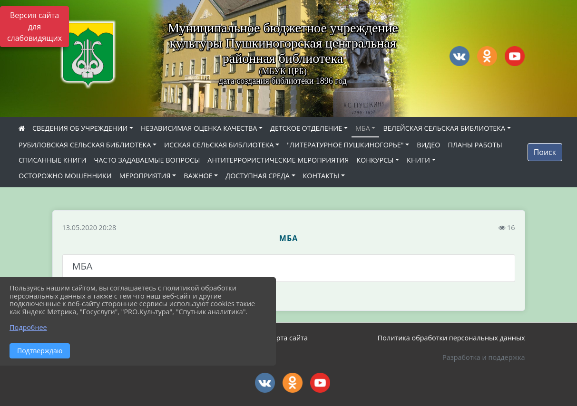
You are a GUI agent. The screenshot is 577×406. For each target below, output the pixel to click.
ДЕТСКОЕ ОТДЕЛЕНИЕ (306, 128)
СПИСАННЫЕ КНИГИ (53, 159)
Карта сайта (288, 337)
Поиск (545, 152)
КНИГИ (418, 159)
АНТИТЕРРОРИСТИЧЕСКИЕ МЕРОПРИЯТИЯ (278, 159)
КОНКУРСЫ (374, 159)
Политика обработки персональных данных (451, 337)
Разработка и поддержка (483, 357)
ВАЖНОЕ (198, 175)
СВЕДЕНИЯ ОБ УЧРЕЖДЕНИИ (79, 128)
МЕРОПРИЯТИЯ (145, 175)
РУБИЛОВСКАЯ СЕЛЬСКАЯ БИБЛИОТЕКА (85, 144)
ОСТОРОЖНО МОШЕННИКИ (65, 175)
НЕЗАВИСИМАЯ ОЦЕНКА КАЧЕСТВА (199, 128)
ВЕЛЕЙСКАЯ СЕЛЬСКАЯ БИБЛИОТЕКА (444, 128)
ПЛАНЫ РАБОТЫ (475, 144)
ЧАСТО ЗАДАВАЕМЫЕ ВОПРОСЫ (147, 159)
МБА (362, 128)
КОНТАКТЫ (321, 175)
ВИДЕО (428, 144)
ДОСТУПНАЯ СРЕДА (257, 175)
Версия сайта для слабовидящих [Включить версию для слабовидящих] (34, 26)
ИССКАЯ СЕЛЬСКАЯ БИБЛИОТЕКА (219, 144)
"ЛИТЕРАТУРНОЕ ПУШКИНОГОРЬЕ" (345, 144)
